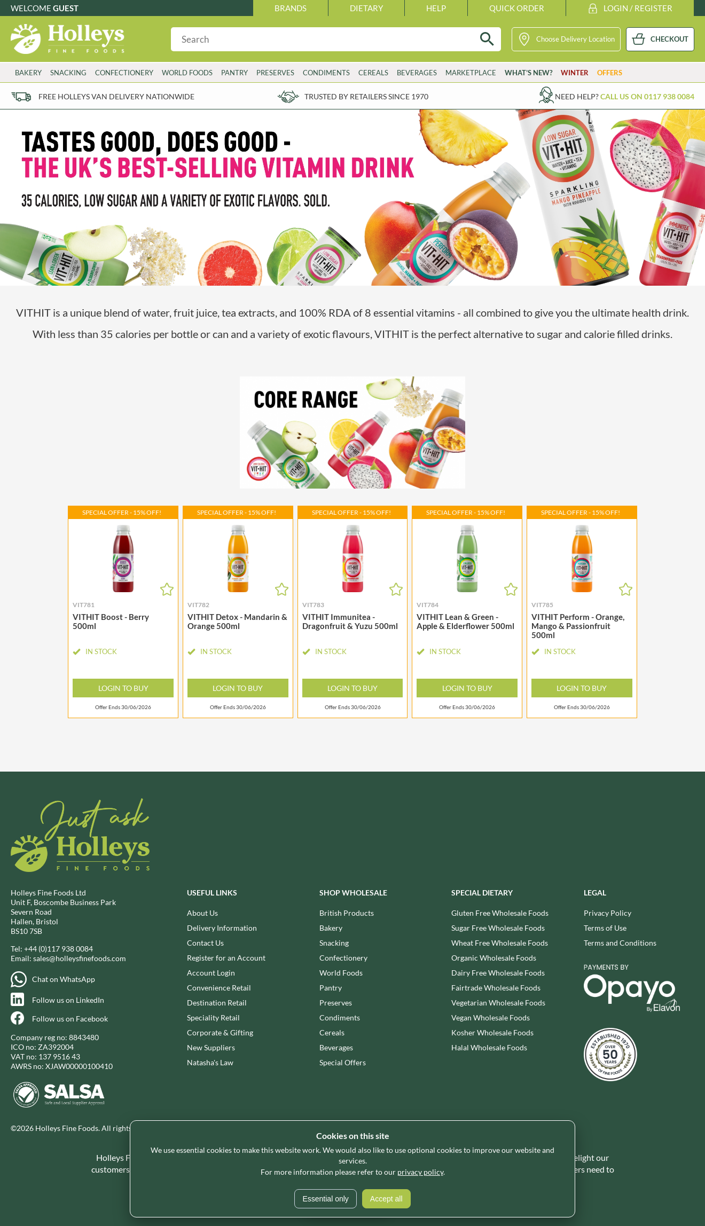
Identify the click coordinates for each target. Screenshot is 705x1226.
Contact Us (205, 942)
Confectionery (124, 72)
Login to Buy (123, 688)
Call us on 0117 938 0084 (647, 96)
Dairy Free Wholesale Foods (498, 972)
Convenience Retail (219, 987)
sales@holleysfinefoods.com (79, 958)
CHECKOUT (669, 39)
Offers (609, 72)
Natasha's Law (210, 1062)
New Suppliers (211, 1047)
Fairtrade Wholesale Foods (495, 987)
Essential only (325, 1198)
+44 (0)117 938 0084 (58, 948)
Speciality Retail (213, 1017)
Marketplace (470, 72)
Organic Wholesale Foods (493, 957)
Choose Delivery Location (575, 39)
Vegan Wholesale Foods (490, 1017)
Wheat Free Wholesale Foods (499, 942)
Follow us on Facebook (70, 1018)
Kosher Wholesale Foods (492, 1032)
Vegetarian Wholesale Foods (498, 1002)
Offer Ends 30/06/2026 (123, 707)
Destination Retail (217, 1002)
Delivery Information (222, 927)
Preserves (275, 72)
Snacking (68, 72)
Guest (66, 8)
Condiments (326, 72)
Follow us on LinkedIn (68, 999)
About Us (202, 912)
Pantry (234, 72)
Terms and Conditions (620, 942)
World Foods (187, 72)
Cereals (373, 72)
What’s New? (528, 72)
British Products (346, 912)
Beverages (417, 72)
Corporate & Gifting (220, 1032)
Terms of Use (605, 927)
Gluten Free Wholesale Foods (500, 912)
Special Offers (342, 1062)
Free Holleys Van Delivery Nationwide (116, 96)
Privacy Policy (607, 912)
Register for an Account (226, 957)
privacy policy (420, 1171)
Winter (575, 72)
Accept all (386, 1198)
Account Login (211, 972)
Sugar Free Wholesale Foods (498, 927)
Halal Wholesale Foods (489, 1047)
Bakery (28, 72)
